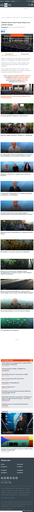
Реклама (25, 8)
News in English (4, 497)
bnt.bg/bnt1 (4, 470)
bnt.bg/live (19, 466)
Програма (3, 490)
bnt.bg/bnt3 (20, 470)
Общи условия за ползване (7, 501)
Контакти (15, 490)
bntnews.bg (4, 466)
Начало (3, 17)
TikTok (26, 80)
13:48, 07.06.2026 (5, 451)
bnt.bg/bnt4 (20, 472)
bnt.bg (2, 464)
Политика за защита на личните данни (22, 501)
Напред (27, 490)
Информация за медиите (24, 492)
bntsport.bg (20, 464)
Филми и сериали (26, 488)
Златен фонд (18, 488)
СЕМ (10, 506)
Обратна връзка (4, 506)
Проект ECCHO (21, 506)
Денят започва (16, 17)
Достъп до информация (13, 492)
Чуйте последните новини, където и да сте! (17, 75)
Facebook (20, 77)
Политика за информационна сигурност (23, 503)
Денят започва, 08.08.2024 (17, 27)
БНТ (2, 1)
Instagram (27, 77)
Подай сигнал (22, 490)
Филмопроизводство (10, 488)
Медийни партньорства (11, 494)
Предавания (9, 17)
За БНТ (2, 488)
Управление (9, 490)
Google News (21, 81)
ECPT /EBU (15, 506)
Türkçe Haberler (11, 497)
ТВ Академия (4, 492)
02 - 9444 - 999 (6, 482)
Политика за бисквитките (7, 503)
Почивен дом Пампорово (23, 494)
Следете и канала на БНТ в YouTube (17, 78)
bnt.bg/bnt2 (4, 472)
